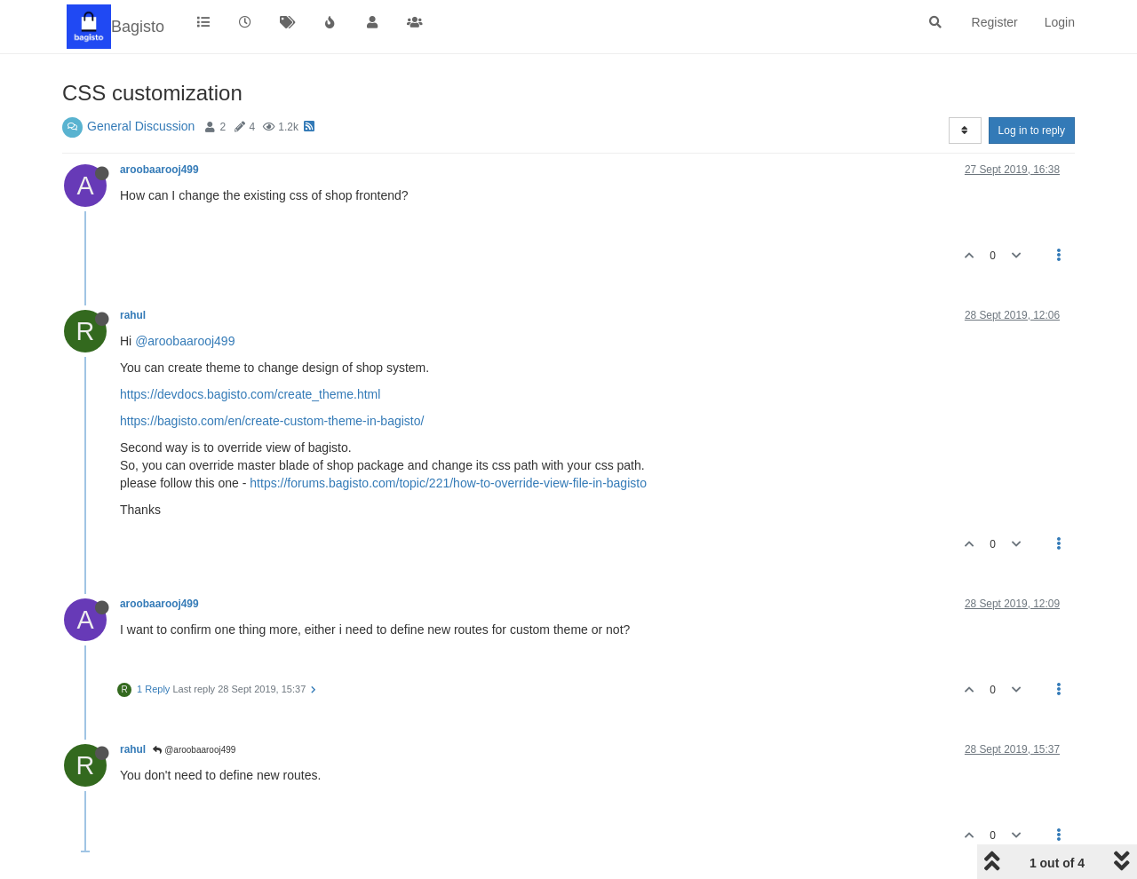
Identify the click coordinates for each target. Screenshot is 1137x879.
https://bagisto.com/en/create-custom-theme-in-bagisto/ (272, 421)
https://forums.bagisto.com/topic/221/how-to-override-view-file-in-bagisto (448, 483)
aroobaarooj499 (159, 169)
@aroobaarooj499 (185, 341)
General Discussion (141, 126)
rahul (133, 315)
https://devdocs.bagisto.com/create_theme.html (250, 394)
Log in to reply (1031, 130)
